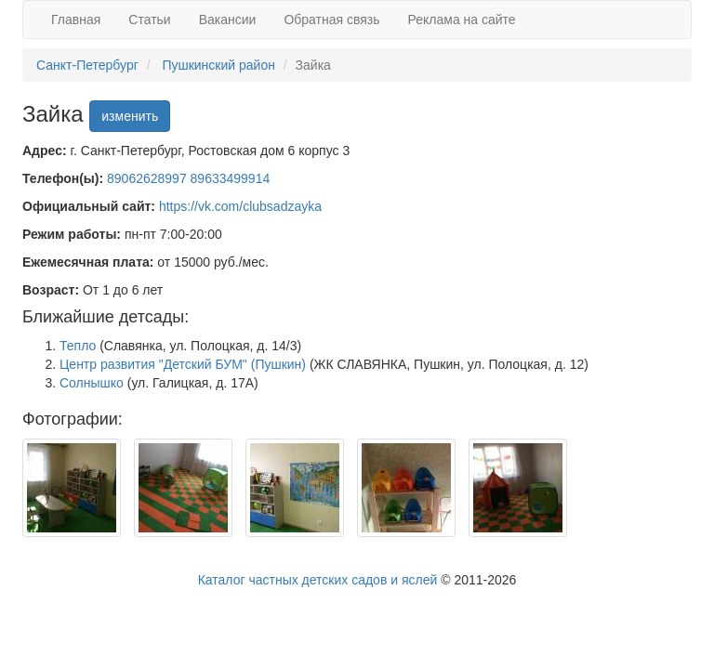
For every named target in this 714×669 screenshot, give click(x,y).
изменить (129, 116)
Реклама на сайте (462, 19)
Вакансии (228, 19)
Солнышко (92, 382)
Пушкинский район (218, 65)
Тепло (78, 345)
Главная (75, 19)
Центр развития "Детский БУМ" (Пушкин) (183, 364)
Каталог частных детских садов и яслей (318, 579)
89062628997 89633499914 (188, 178)
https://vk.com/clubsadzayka (240, 206)
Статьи (149, 19)
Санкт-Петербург (87, 65)
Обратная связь (331, 19)
